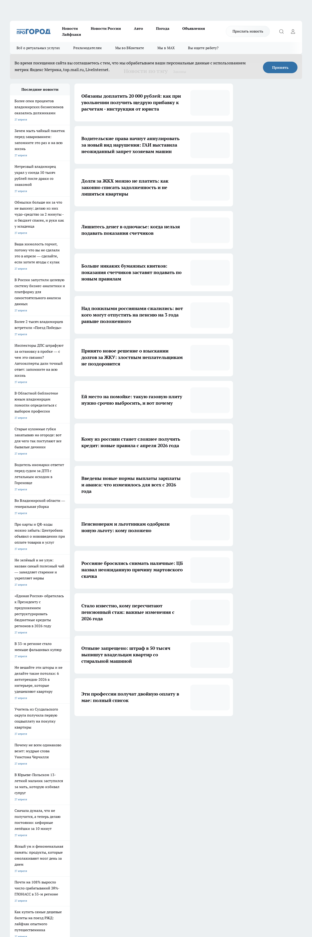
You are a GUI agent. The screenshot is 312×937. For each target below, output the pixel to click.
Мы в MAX (166, 48)
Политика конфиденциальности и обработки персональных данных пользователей (148, 809)
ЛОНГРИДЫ (17, 767)
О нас (13, 793)
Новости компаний (80, 804)
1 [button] (114, 730)
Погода (162, 28)
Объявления (193, 28)
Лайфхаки (71, 34)
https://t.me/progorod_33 (95, 896)
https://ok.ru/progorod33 (61, 896)
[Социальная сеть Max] (246, 774)
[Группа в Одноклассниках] (223, 774)
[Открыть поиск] (281, 31)
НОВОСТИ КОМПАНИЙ (65, 767)
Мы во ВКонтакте (129, 48)
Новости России (106, 28)
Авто (138, 28)
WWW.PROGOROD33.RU (49, 825)
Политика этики (78, 793)
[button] (199, 730)
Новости (70, 28)
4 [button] (147, 730)
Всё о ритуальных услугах (38, 48)
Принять (280, 67)
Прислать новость (248, 31)
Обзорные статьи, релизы (85, 799)
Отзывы (15, 799)
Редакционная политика (141, 793)
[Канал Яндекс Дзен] (234, 774)
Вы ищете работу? (203, 48)
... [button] (179, 730)
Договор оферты (21, 804)
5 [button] (158, 730)
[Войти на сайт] (292, 31)
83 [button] (190, 730)
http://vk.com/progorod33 (27, 896)
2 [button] (125, 730)
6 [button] (169, 730)
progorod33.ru (147, 885)
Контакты (132, 799)
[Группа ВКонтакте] (211, 774)
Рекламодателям (87, 48)
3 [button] (136, 730)
